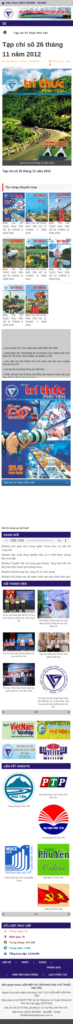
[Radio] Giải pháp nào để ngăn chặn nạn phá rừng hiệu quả (36, 576)
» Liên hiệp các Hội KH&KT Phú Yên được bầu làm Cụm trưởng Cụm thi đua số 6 (36, 363)
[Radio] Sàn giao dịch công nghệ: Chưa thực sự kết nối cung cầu (36, 548)
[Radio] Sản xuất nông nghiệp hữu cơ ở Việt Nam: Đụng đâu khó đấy (36, 556)
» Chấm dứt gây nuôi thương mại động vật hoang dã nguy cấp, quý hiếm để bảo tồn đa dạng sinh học (36, 376)
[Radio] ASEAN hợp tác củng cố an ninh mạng (28, 571)
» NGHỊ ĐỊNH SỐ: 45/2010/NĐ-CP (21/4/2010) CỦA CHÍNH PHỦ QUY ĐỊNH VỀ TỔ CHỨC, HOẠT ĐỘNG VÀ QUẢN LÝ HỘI (36, 355)
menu (4, 23)
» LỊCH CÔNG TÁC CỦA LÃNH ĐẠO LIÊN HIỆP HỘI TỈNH (30, 349)
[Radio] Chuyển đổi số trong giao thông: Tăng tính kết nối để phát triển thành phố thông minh (36, 565)
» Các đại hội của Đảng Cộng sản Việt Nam (24, 370)
